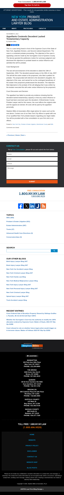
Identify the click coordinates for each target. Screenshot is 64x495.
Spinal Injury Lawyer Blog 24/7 (17, 297)
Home (5, 28)
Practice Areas (30, 28)
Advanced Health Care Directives (20, 233)
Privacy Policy (32, 448)
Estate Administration (16, 225)
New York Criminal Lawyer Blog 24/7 (20, 274)
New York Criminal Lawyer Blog (18, 293)
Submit (32, 181)
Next (23, 135)
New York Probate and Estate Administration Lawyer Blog (32, 20)
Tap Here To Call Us (32, 5)
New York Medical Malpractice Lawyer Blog (22, 281)
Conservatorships (14, 237)
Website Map (32, 465)
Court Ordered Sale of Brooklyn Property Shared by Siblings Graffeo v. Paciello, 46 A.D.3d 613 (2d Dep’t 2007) (29, 316)
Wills (53, 124)
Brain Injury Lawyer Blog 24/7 (17, 266)
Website (16, 28)
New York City (16, 124)
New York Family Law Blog (16, 278)
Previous (10, 135)
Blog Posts (32, 471)
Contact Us (45, 28)
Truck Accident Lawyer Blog (17, 301)
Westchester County (43, 124)
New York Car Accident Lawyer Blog (20, 270)
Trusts (10, 229)
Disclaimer (32, 453)
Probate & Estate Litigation (28, 124)
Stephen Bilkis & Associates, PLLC (37, 487)
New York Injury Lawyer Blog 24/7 (19, 285)
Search (54, 251)
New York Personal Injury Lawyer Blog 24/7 (22, 289)
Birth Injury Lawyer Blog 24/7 (17, 262)
